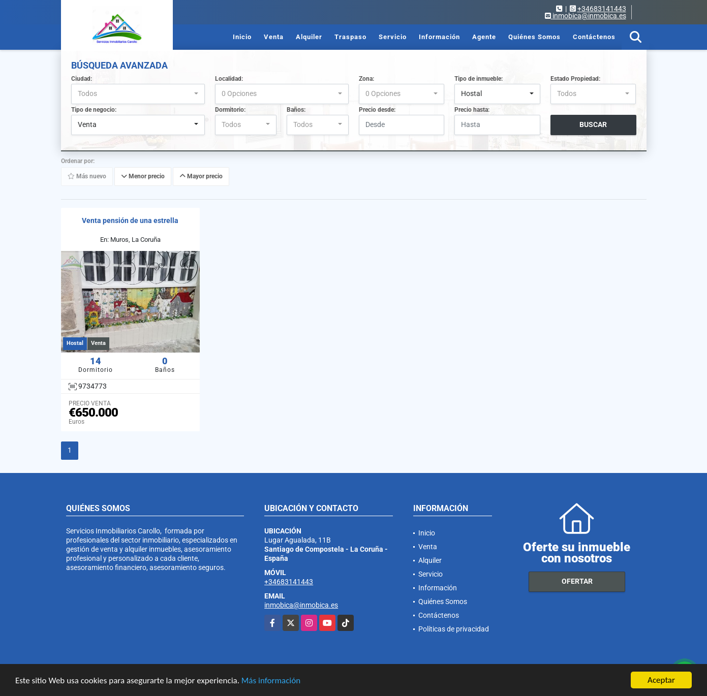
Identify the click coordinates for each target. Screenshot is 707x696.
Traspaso (350, 37)
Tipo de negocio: (93, 109)
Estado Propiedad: (575, 78)
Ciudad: (81, 78)
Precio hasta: (471, 109)
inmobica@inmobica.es (301, 605)
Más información (270, 681)
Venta (274, 37)
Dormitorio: (230, 109)
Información (439, 37)
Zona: (366, 78)
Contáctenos (594, 37)
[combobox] (138, 94)
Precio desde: (377, 109)
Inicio (242, 37)
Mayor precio (201, 176)
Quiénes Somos (534, 37)
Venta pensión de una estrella (130, 220)
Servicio (393, 37)
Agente (484, 37)
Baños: (296, 109)
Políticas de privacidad (453, 629)
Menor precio (143, 176)
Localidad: (229, 78)
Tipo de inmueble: (478, 78)
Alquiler (309, 37)
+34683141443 (601, 9)
